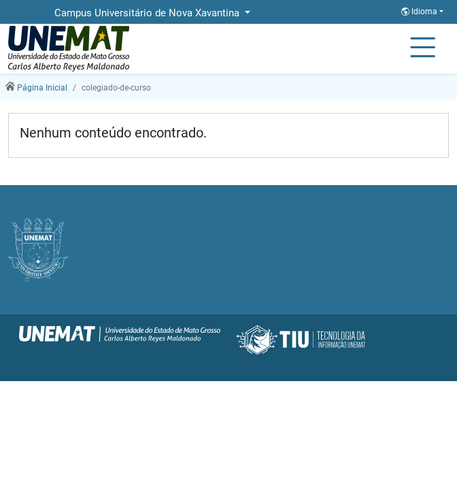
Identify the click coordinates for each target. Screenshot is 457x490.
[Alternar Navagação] (422, 48)
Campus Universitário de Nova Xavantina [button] (148, 13)
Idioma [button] (420, 11)
